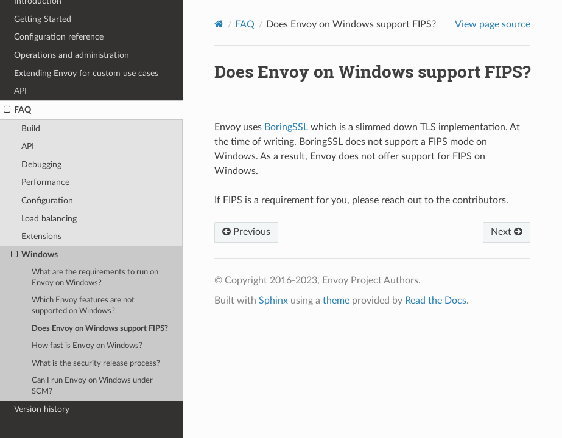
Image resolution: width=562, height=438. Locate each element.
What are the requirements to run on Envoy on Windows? (95, 277)
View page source (492, 24)
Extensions (41, 236)
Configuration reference (59, 36)
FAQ (17, 110)
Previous (246, 232)
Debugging (41, 164)
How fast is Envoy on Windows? (87, 346)
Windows (34, 254)
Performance (45, 182)
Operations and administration (71, 55)
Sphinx (273, 300)
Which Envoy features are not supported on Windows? (83, 305)
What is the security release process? (96, 363)
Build (30, 128)
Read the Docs (435, 300)
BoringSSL (286, 127)
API (20, 91)
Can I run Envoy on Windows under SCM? (92, 386)
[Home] (218, 24)
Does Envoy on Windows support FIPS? (100, 329)
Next (506, 232)
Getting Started (42, 19)
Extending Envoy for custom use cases (86, 73)
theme (336, 300)
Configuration (47, 200)
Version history (41, 409)
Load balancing (49, 218)
